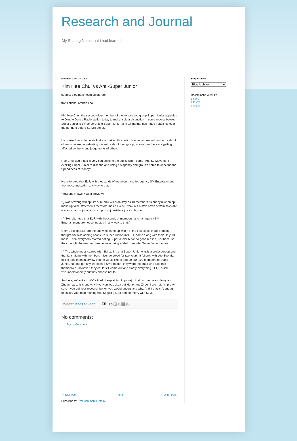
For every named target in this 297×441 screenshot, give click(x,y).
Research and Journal (127, 21)
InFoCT (195, 102)
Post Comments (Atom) (92, 401)
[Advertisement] (142, 59)
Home (120, 394)
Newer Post (69, 394)
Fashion (196, 106)
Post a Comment (77, 324)
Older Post (170, 394)
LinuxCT (196, 98)
